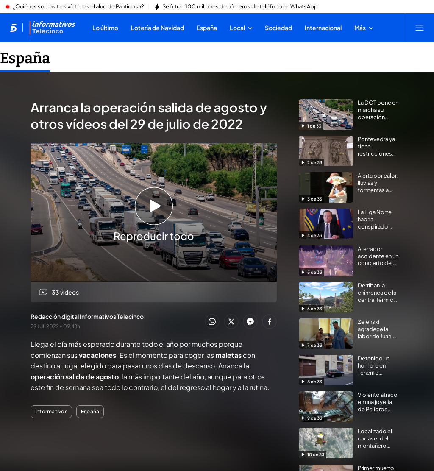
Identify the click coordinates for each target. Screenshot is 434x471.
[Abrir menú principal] (419, 27)
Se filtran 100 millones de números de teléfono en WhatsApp (240, 6)
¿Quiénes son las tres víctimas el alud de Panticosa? (78, 6)
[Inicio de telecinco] (13, 27)
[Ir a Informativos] (52, 27)
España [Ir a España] (25, 58)
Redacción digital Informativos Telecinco (87, 316)
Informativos (51, 411)
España (90, 411)
